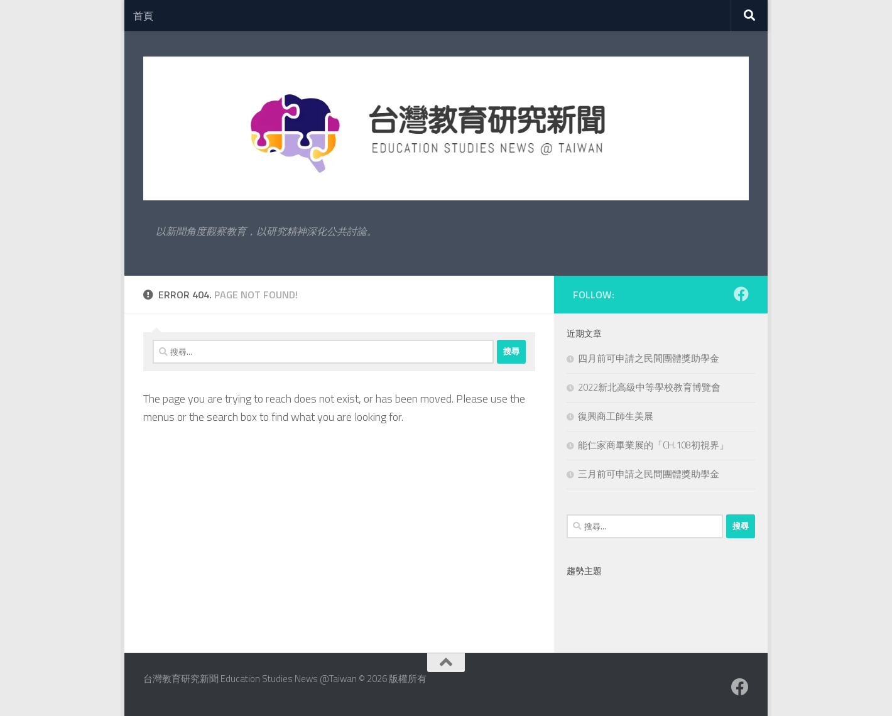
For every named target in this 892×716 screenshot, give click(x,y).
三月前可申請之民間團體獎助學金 (648, 474)
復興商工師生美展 (615, 416)
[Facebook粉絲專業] (741, 293)
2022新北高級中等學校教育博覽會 (649, 387)
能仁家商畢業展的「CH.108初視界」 (653, 445)
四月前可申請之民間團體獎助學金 (648, 358)
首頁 (143, 15)
